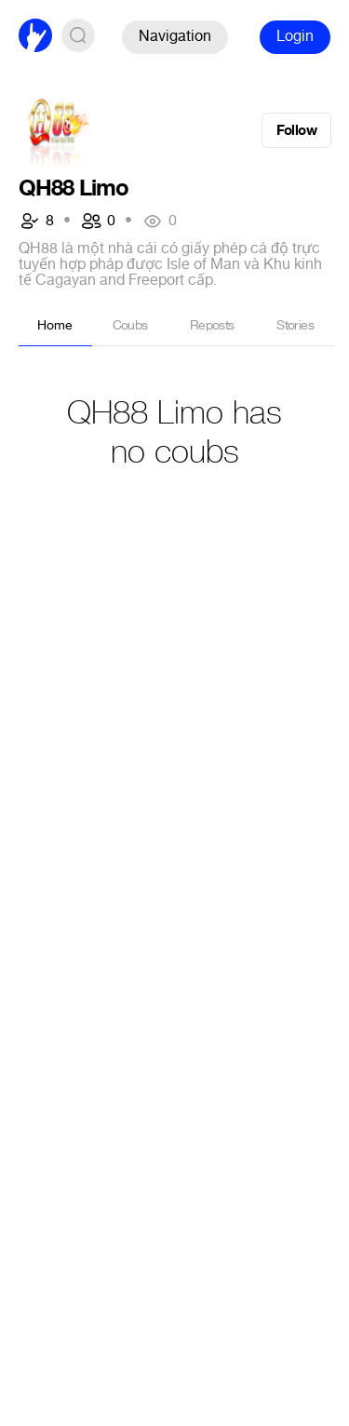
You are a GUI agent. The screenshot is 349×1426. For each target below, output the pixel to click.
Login (295, 36)
